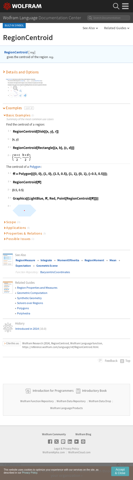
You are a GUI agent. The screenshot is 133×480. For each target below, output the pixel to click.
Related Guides (115, 28)
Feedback (110, 361)
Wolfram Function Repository (37, 401)
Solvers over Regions (30, 303)
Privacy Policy (71, 448)
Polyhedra (23, 313)
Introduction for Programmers (52, 391)
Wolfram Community (54, 434)
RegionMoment (94, 260)
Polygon (35, 167)
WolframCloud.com (79, 452)
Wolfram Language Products (66, 408)
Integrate (46, 260)
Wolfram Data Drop (100, 401)
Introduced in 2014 (30, 328)
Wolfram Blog (83, 434)
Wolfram (16, 464)
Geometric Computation (32, 293)
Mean (113, 260)
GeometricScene (47, 265)
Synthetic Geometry (29, 298)
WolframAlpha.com (54, 452)
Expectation (23, 265)
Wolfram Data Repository (71, 401)
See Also (89, 28)
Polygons (23, 308)
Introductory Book (94, 391)
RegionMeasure (25, 260)
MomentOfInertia (68, 260)
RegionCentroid (16, 52)
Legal (57, 448)
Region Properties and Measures (37, 287)
